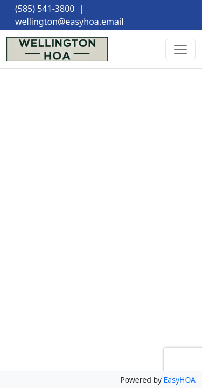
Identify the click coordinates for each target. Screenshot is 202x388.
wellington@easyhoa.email (69, 21)
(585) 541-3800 (44, 9)
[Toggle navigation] (180, 49)
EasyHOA (180, 380)
